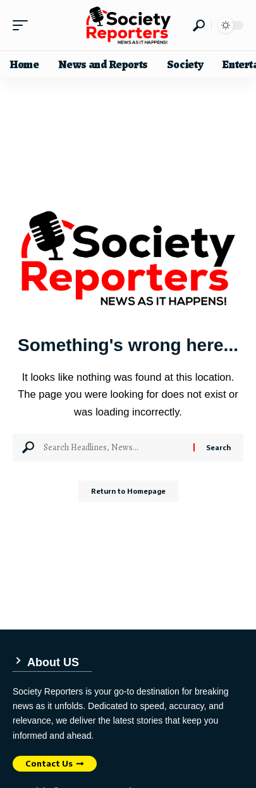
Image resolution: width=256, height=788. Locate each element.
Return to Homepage (128, 491)
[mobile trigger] (23, 25)
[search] (199, 26)
